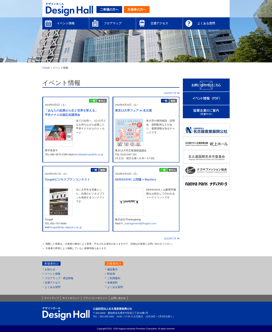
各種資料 (112, 282)
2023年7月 (170, 93)
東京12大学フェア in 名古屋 (133, 110)
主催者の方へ (136, 9)
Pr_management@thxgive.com (138, 223)
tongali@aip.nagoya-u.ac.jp (66, 227)
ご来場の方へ (109, 9)
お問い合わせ (118, 298)
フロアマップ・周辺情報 (59, 278)
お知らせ (50, 269)
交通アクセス (52, 282)
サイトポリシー (70, 298)
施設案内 (112, 269)
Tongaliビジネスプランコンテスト (67, 179)
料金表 (111, 273)
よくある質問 (52, 287)
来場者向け (51, 263)
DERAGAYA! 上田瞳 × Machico (135, 179)
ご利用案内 (113, 278)
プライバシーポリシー (95, 298)
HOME (46, 67)
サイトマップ (51, 298)
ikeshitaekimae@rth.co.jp (88, 154)
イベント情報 (52, 273)
